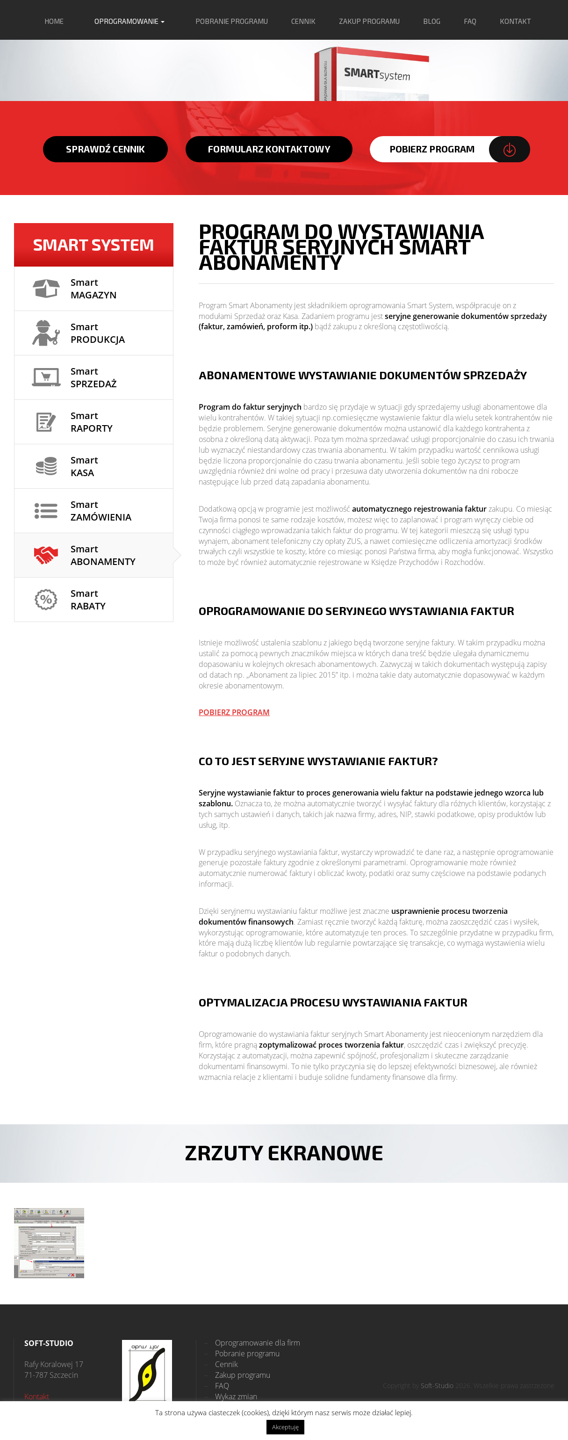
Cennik (221, 1364)
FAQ (470, 21)
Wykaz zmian (230, 1396)
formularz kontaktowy (269, 148)
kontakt (515, 21)
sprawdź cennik (105, 148)
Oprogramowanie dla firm (252, 1343)
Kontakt (36, 1396)
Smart (94, 288)
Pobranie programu (242, 1353)
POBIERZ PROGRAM (234, 712)
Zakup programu (237, 1375)
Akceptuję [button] (285, 1427)
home (54, 21)
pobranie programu (231, 21)
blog (431, 21)
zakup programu (369, 21)
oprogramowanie (129, 21)
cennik (303, 21)
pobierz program (432, 148)
